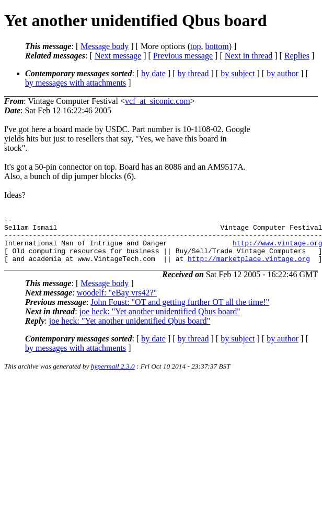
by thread (193, 73)
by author (282, 73)
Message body (104, 46)
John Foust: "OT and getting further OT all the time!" (179, 311)
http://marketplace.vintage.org (249, 268)
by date (153, 73)
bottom (216, 46)
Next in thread (249, 55)
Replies (296, 55)
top (195, 46)
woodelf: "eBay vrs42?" (117, 302)
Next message (118, 55)
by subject (238, 73)
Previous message (183, 55)
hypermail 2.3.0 (113, 376)
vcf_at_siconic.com (157, 101)
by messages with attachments (75, 82)
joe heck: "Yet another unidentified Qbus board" (159, 320)
